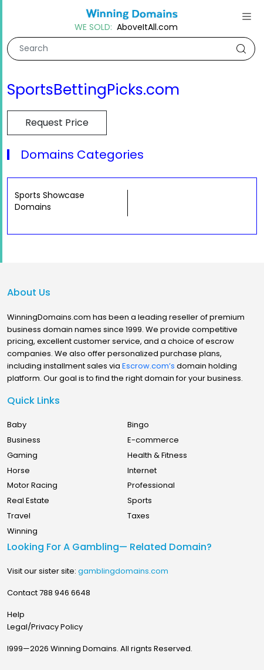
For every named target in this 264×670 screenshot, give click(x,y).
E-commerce (153, 439)
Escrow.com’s (148, 365)
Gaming (22, 455)
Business (23, 439)
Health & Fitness (157, 455)
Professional (151, 485)
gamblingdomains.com (123, 571)
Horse (18, 470)
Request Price (57, 122)
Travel (19, 515)
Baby (16, 424)
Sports (139, 500)
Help (16, 614)
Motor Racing (32, 485)
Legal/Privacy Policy (45, 626)
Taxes (138, 515)
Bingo (138, 424)
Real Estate (28, 500)
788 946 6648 (64, 592)
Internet (142, 470)
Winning (22, 531)
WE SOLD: (93, 27)
